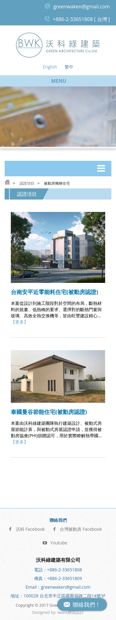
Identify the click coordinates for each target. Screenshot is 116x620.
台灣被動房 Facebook (77, 528)
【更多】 (19, 322)
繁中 (69, 67)
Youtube (55, 542)
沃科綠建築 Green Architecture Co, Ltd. (58, 45)
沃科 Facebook (26, 528)
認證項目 (26, 183)
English (50, 67)
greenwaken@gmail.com (81, 6)
